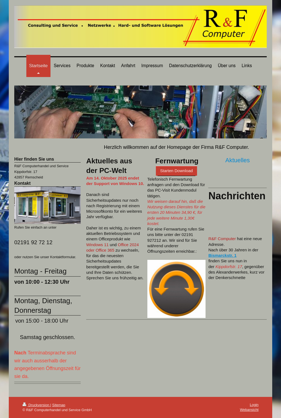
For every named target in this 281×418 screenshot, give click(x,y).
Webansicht (249, 410)
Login (254, 405)
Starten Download (176, 170)
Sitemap (58, 405)
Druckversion (36, 405)
